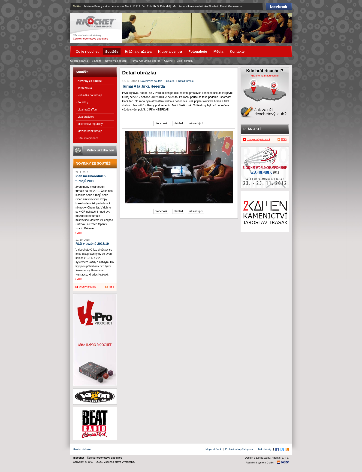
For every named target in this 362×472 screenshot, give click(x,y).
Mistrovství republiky (90, 124)
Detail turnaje (186, 81)
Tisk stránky (265, 449)
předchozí (161, 123)
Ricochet (96, 22)
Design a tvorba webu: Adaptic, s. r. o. (267, 457)
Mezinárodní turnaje (90, 131)
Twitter (77, 6)
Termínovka (85, 88)
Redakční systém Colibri (260, 462)
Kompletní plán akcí (258, 139)
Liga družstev (86, 116)
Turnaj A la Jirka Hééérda (143, 86)
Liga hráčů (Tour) (88, 109)
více (79, 232)
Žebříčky (83, 102)
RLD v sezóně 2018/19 (92, 243)
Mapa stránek (213, 449)
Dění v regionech (88, 138)
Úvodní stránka (79, 60)
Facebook (279, 6)
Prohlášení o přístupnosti (239, 449)
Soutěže (96, 60)
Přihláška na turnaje (90, 95)
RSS (111, 286)
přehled (178, 123)
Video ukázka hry (100, 150)
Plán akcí (252, 129)
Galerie (170, 81)
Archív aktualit (87, 286)
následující (195, 123)
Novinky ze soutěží (151, 81)
